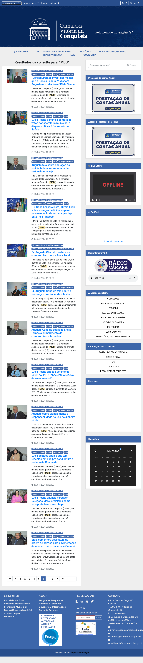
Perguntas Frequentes (113, 371)
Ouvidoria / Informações (52, 607)
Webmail (9, 616)
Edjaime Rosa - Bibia (66, 536)
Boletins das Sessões (113, 317)
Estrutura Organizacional (54, 51)
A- (139, 3)
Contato (114, 595)
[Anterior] (95, 450)
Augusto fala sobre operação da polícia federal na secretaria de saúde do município (50, 168)
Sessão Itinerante (38, 204)
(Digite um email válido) (87, 612)
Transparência (52, 55)
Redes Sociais (85, 595)
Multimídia (113, 327)
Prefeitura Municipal (15, 607)
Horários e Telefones (50, 603)
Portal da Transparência (113, 352)
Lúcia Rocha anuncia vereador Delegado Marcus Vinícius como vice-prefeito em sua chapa (50, 501)
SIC (113, 362)
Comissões (113, 298)
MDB (55, 74)
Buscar (131, 65)
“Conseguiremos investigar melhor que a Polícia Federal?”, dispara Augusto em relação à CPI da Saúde (53, 81)
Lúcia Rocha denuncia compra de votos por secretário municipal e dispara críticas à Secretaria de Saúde (51, 124)
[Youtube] (87, 601)
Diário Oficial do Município (18, 610)
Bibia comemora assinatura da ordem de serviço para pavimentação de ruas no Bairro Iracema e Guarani (53, 543)
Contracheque (12, 613)
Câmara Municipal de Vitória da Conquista (47, 71)
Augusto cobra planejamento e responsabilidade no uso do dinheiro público (53, 417)
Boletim (80, 608)
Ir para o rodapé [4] (50, 3)
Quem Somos (20, 51)
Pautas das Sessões (113, 313)
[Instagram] (82, 601)
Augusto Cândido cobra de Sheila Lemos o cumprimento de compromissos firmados (51, 333)
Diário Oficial (113, 357)
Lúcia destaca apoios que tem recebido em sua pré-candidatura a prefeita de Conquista (52, 459)
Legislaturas (113, 332)
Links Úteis (11, 595)
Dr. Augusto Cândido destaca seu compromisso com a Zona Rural (51, 254)
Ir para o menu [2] (31, 3)
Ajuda (43, 595)
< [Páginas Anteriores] (15, 579)
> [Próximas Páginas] (68, 579)
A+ (131, 3)
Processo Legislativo (112, 51)
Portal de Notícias (14, 600)
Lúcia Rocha (57, 116)
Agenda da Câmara (113, 322)
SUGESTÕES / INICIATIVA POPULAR (113, 336)
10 (62, 579)
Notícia (48, 74)
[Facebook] (77, 601)
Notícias (85, 51)
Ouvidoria (89, 55)
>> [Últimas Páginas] (74, 579)
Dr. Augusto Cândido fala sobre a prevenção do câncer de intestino (51, 292)
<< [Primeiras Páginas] (10, 579)
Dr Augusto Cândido (66, 74)
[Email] (85, 617)
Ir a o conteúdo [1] (12, 3)
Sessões (113, 308)
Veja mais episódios (113, 241)
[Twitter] (92, 601)
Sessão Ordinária (38, 74)
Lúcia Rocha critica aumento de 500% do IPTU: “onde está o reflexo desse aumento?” (52, 375)
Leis (72, 55)
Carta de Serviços (48, 610)
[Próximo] (131, 450)
